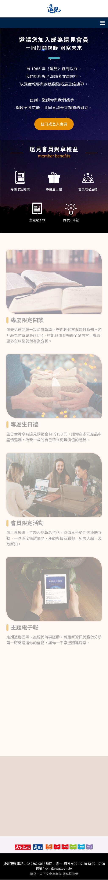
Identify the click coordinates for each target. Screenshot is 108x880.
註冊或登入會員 (54, 124)
